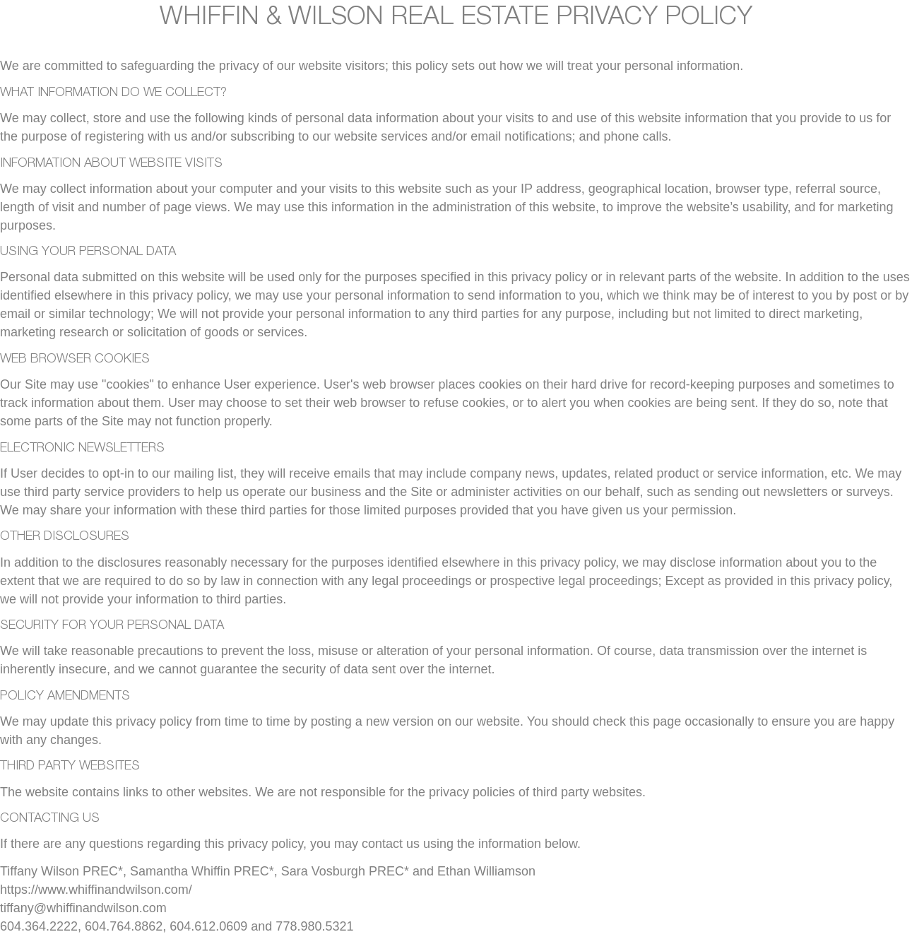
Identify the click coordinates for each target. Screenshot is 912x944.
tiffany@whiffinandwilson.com (83, 908)
